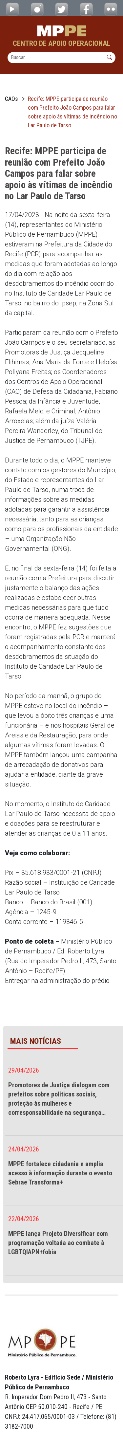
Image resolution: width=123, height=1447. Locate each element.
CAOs (11, 98)
